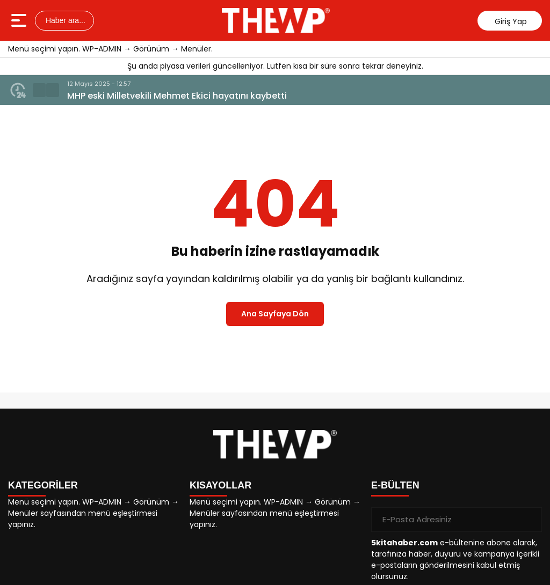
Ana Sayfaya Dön (275, 313)
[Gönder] (529, 519)
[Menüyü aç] (20, 20)
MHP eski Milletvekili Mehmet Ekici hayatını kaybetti (177, 96)
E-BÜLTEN (395, 485)
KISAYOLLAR (220, 485)
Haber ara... (64, 20)
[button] (39, 90)
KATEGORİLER (43, 485)
